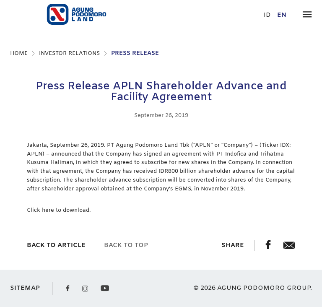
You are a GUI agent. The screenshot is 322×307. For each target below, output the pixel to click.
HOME (19, 53)
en (281, 15)
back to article (56, 245)
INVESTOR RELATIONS (69, 53)
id (267, 15)
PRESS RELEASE (135, 53)
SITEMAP (25, 288)
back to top (126, 245)
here (49, 210)
